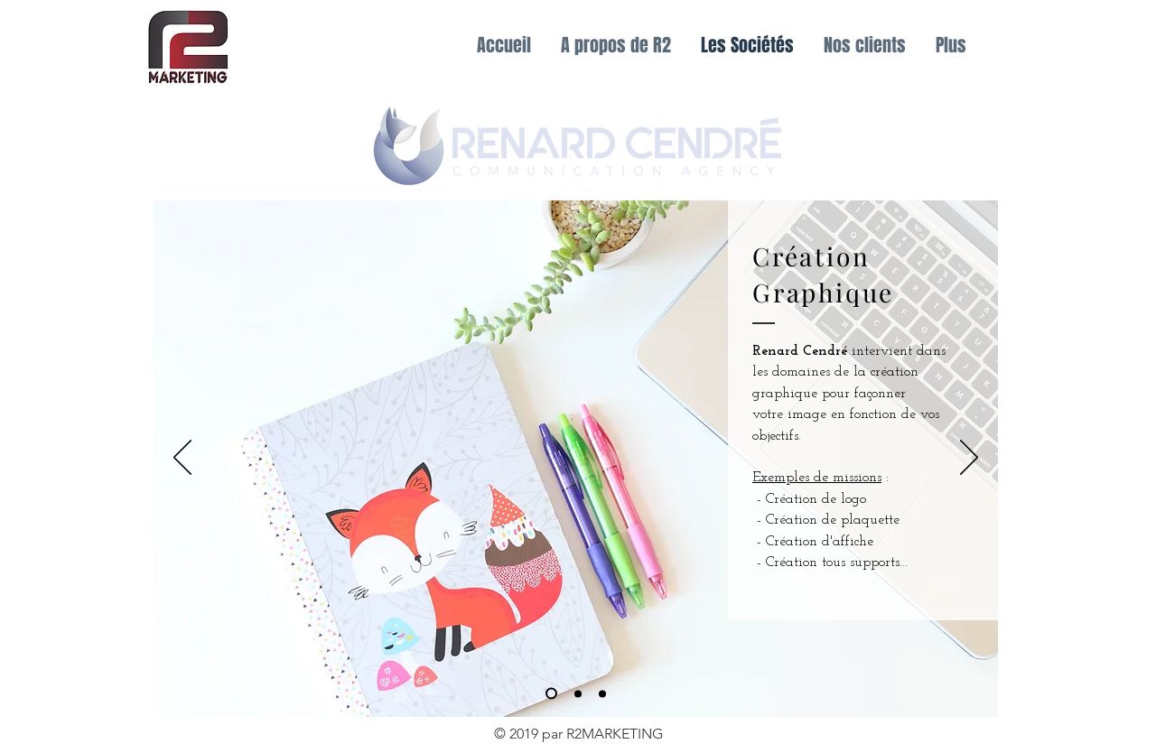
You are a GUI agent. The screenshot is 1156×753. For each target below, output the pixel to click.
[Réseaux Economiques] (602, 693)
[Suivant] (969, 459)
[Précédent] (182, 459)
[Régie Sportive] (551, 694)
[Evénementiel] (578, 693)
